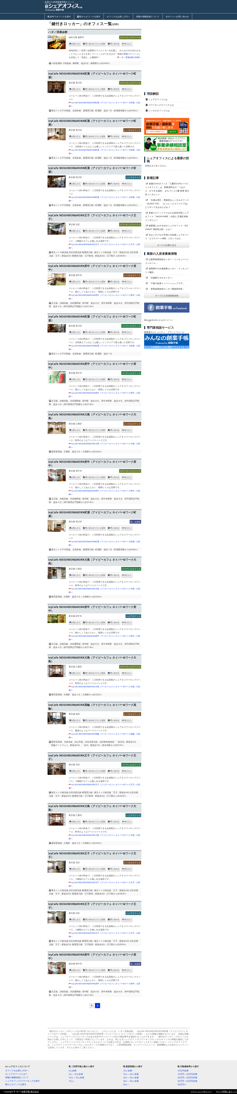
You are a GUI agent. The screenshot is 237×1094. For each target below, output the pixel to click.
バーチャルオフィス (131, 325)
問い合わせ (114, 44)
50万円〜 (182, 1084)
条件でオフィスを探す (60, 16)
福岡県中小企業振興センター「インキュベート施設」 (167, 270)
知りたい (128, 44)
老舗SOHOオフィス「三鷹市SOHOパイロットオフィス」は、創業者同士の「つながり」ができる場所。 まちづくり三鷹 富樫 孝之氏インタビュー (167, 189)
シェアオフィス (133, 177)
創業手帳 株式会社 (30, 1091)
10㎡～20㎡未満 (131, 1074)
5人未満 (72, 1070)
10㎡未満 (127, 1070)
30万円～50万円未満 (187, 1081)
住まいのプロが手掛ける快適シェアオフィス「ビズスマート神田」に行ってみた (167, 236)
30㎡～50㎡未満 (131, 1081)
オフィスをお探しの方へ (118, 16)
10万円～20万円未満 (187, 1074)
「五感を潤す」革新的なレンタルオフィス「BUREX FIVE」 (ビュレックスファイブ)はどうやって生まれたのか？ (167, 204)
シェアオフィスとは (157, 99)
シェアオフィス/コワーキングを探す (22, 1080)
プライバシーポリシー (201, 1091)
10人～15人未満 (76, 1077)
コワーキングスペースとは (161, 104)
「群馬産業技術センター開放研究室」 (167, 288)
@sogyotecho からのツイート (158, 320)
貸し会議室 (135, 521)
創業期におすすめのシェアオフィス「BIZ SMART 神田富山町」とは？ (166, 227)
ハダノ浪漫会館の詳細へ (130, 57)
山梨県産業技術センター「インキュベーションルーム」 (167, 261)
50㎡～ (126, 1084)
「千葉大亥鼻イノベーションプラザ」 (167, 283)
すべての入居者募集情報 (166, 295)
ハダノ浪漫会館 (57, 32)
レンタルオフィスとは (159, 110)
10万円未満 (183, 1070)
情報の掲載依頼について (147, 16)
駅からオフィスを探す (90, 16)
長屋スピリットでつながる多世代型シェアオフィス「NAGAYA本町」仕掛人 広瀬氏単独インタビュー (167, 216)
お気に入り (75, 44)
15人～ (72, 1081)
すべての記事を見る (166, 245)
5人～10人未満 (76, 1074)
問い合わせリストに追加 (95, 44)
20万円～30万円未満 (187, 1077)
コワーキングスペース (130, 37)
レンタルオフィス (132, 130)
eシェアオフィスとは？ (16, 1073)
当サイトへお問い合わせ (177, 16)
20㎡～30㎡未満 (131, 1077)
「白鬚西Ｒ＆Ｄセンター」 (161, 277)
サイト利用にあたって (226, 1091)
